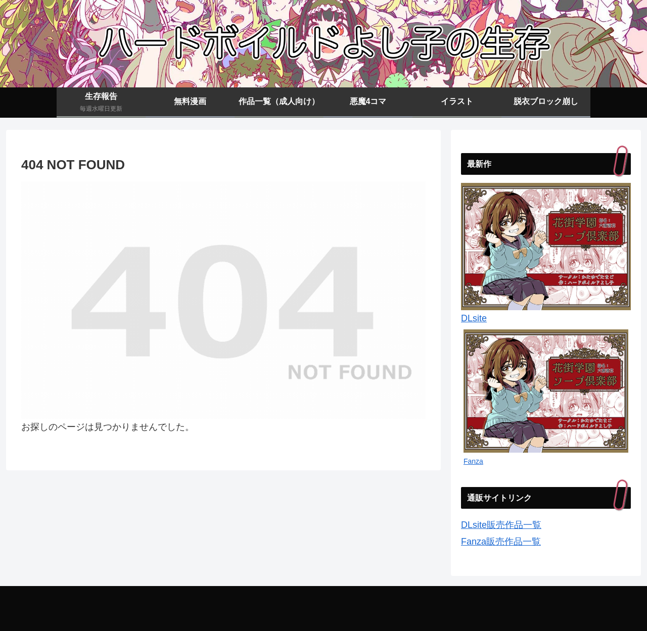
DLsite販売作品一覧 (501, 525)
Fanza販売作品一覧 (501, 542)
